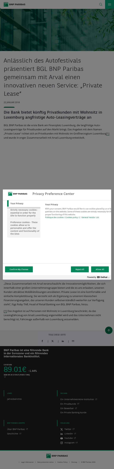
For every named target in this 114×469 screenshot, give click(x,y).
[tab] (23, 203)
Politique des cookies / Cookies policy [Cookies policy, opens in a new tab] (61, 217)
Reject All (80, 269)
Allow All (100, 269)
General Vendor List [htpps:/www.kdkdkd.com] (90, 217)
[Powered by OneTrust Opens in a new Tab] (98, 278)
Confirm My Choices (19, 269)
